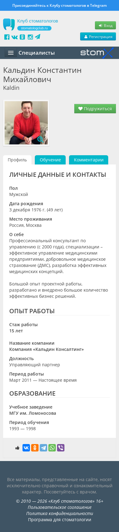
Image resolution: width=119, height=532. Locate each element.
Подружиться (95, 108)
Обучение (50, 160)
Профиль (17, 160)
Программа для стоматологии (59, 519)
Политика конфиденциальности (59, 513)
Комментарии (89, 160)
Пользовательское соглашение (60, 507)
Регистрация (98, 36)
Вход (105, 25)
